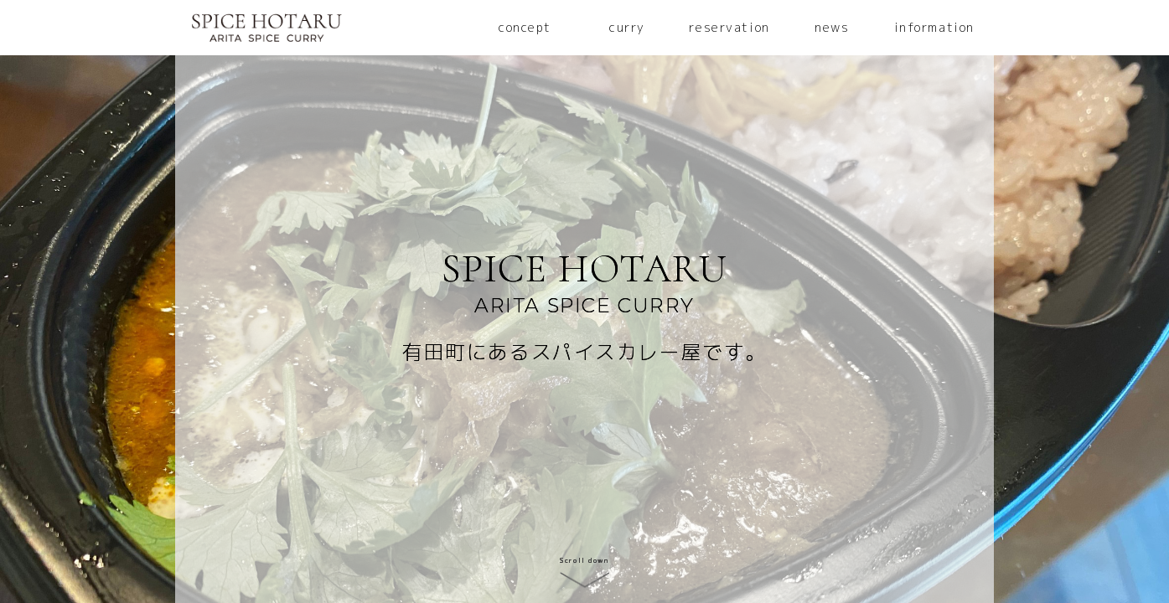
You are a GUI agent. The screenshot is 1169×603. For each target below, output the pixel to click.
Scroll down (584, 560)
